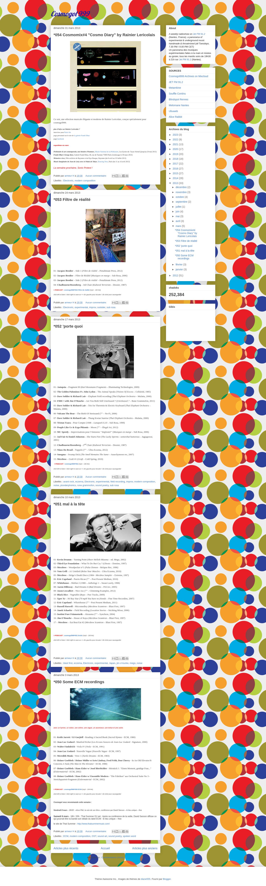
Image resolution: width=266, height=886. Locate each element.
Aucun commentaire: (96, 175)
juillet (179, 206)
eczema (79, 481)
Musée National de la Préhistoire (106, 152)
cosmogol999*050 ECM (73, 789)
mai (178, 216)
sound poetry (102, 485)
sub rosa (111, 307)
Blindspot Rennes (178, 99)
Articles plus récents (66, 848)
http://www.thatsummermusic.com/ (93, 824)
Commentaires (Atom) (112, 857)
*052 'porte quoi (68, 326)
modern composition (85, 180)
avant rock (68, 481)
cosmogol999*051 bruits (73, 635)
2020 (176, 149)
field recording (117, 481)
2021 (176, 144)
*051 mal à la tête (69, 504)
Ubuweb (173, 111)
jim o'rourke (123, 663)
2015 (176, 173)
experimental (81, 307)
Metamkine (175, 87)
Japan (112, 663)
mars (179, 226)
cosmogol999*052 (71, 464)
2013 (176, 183)
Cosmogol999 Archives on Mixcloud (188, 76)
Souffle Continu (177, 93)
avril (178, 221)
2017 (176, 163)
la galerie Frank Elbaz (82, 135)
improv (92, 307)
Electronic (68, 180)
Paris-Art (67, 132)
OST (94, 836)
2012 (176, 275)
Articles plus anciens (144, 848)
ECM (65, 836)
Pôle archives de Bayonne (75, 158)
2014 (176, 178)
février (179, 264)
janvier (180, 269)
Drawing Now (103, 162)
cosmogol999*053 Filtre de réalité (77, 290)
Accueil (105, 848)
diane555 (146, 879)
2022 (176, 139)
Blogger (167, 879)
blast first (68, 663)
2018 (176, 158)
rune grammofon (85, 485)
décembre (181, 187)
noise (56, 485)
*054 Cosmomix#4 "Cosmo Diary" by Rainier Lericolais (104, 35)
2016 (176, 168)
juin (178, 211)
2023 (176, 134)
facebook (60, 139)
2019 (176, 154)
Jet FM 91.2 (199, 34)
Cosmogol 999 (70, 13)
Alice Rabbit (175, 116)
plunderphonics (68, 485)
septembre (182, 201)
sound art (102, 836)
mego (133, 663)
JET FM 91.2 (176, 82)
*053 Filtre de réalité (72, 199)
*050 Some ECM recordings (79, 682)
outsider (101, 307)
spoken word (129, 836)
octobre (180, 197)
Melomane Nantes (179, 105)
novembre (181, 192)
